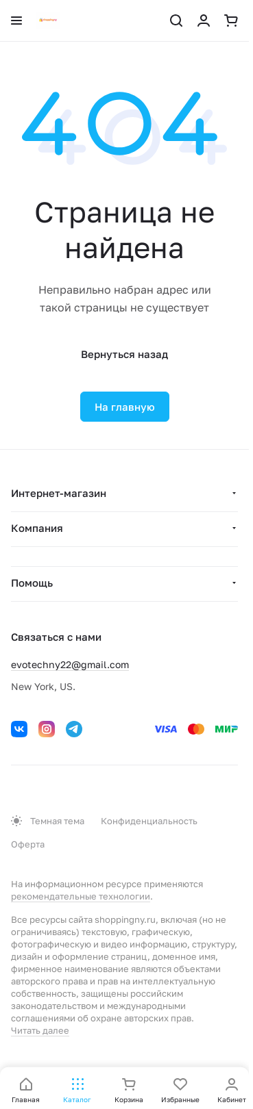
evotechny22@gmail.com (70, 664)
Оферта (28, 844)
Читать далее (40, 1030)
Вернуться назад (124, 354)
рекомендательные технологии (80, 896)
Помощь (32, 582)
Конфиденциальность (149, 820)
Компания (37, 528)
